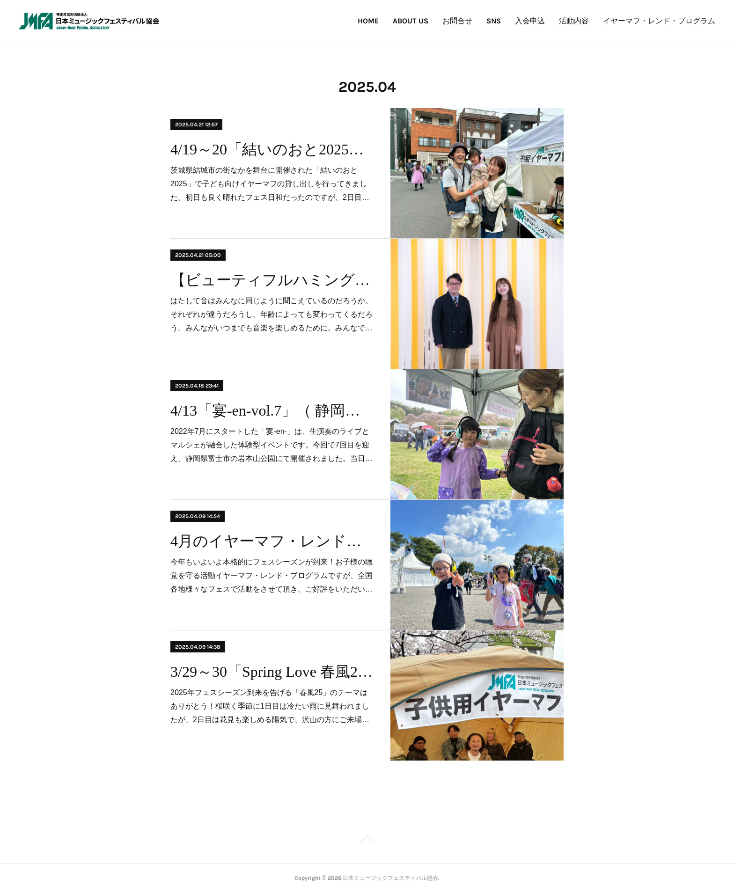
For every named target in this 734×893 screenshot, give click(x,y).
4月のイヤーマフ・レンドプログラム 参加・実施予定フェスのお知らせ (272, 541)
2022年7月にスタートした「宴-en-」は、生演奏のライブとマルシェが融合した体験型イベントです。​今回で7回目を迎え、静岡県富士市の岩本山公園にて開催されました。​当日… (271, 444)
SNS (493, 20)
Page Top (367, 840)
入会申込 (530, 20)
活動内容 (574, 20)
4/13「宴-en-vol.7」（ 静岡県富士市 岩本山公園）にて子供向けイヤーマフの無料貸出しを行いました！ (272, 410)
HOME (368, 20)
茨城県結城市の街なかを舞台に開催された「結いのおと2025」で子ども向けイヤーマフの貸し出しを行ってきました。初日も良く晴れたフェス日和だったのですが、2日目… (269, 183)
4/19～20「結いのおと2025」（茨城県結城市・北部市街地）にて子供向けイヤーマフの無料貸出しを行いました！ (272, 149)
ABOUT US (410, 20)
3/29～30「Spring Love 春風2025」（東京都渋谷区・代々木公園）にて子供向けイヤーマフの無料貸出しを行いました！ (272, 671)
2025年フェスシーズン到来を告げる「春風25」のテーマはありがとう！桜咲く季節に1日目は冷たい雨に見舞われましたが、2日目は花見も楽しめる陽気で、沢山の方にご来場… (269, 706)
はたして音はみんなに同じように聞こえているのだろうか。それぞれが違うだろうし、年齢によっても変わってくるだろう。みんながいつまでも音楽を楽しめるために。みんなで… (271, 314)
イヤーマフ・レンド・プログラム (659, 20)
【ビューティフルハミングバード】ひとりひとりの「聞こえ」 (272, 279)
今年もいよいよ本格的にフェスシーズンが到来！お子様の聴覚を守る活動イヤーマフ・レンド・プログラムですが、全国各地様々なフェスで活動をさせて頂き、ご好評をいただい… (271, 575)
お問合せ (457, 20)
